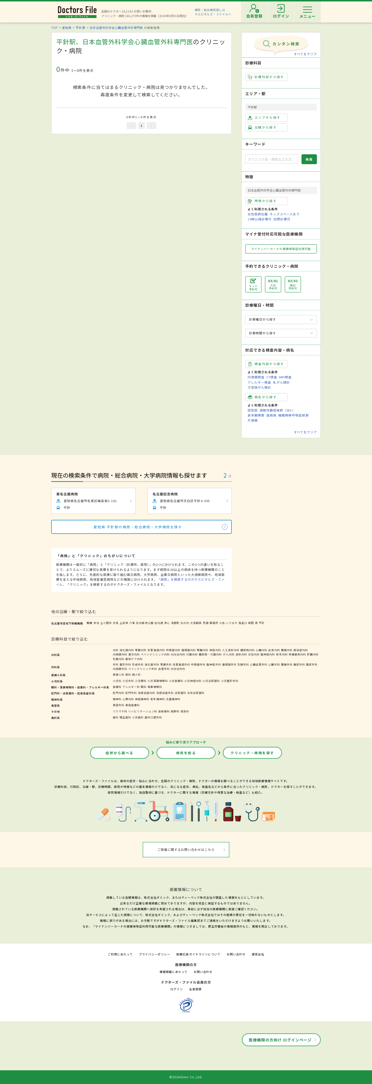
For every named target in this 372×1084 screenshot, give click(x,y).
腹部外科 (312, 664)
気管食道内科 (156, 650)
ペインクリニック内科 (155, 654)
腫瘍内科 (287, 650)
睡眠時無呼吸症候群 (293, 415)
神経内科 (215, 650)
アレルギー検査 (259, 382)
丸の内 (184, 623)
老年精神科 (157, 699)
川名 (222, 623)
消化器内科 (127, 650)
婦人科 (136, 674)
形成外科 (138, 664)
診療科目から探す (266, 77)
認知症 (253, 410)
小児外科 (128, 681)
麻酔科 (175, 711)
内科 (116, 650)
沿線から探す (262, 127)
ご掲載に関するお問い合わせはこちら (186, 849)
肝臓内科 (313, 654)
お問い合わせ (236, 954)
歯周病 (271, 415)
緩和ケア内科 (134, 659)
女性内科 (254, 654)
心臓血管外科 (258, 664)
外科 (116, 664)
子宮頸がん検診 (259, 387)
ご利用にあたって (120, 954)
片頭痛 (253, 420)
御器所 (214, 623)
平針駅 (80, 27)
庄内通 (158, 623)
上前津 (124, 623)
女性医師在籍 (258, 214)
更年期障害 (256, 415)
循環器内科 (188, 650)
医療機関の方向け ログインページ (280, 1040)
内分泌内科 (178, 654)
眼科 (144, 687)
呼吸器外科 (198, 664)
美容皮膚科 (132, 705)
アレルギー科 (131, 687)
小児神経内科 (193, 681)
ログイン (176, 989)
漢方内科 (134, 654)
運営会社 (258, 954)
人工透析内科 (230, 650)
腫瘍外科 (287, 664)
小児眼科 (141, 681)
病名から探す (262, 397)
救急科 (184, 711)
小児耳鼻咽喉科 (158, 681)
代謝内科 (192, 654)
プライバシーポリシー (154, 954)
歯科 (116, 717)
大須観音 (196, 623)
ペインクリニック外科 (142, 669)
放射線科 (164, 711)
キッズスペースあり (285, 214)
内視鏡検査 (256, 377)
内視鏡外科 (120, 669)
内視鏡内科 (120, 654)
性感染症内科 (146, 693)
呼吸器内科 (173, 650)
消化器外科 (152, 664)
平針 (262, 623)
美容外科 (118, 705)
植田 (251, 623)
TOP (54, 27)
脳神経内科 (268, 654)
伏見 (116, 623)
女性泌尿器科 (196, 693)
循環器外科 (229, 664)
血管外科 (164, 669)
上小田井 (106, 623)
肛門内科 (118, 693)
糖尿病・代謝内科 (210, 654)
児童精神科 (173, 699)
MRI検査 (285, 377)
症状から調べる (120, 752)
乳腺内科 (118, 659)
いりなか (231, 623)
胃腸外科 (166, 664)
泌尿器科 (180, 693)
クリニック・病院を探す (252, 752)
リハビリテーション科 (142, 711)
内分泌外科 (178, 669)
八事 (132, 623)
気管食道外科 (181, 664)
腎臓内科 (202, 650)
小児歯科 (138, 717)
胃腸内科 (141, 650)
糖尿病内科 (247, 650)
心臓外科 (274, 664)
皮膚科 (117, 687)
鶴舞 (89, 623)
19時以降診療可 (260, 219)
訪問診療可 (282, 219)
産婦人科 (118, 674)
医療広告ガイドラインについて (198, 954)
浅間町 (175, 623)
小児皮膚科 (176, 681)
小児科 (117, 681)
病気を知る (186, 752)
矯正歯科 (125, 717)
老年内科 (282, 654)
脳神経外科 (213, 664)
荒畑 (206, 623)
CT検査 (271, 377)
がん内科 (229, 654)
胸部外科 (299, 664)
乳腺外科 (243, 664)
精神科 (117, 699)
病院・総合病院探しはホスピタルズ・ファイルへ (213, 12)
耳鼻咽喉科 (155, 687)
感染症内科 (301, 650)
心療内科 (128, 699)
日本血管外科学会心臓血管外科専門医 (116, 27)
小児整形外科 (229, 681)
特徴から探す (262, 201)
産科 (128, 674)
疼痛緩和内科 (297, 654)
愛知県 (66, 27)
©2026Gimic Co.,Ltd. (186, 1077)
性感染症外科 (165, 693)
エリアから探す (264, 117)
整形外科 (125, 664)
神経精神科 (142, 699)
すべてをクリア (305, 54)
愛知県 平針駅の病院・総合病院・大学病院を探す (138, 526)
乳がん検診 (281, 382)
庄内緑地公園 (144, 623)
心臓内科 (261, 650)
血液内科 (274, 650)
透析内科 (241, 654)
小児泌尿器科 (211, 681)
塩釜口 (242, 623)
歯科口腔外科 (153, 717)
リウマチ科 (120, 711)
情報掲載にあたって (173, 972)
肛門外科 (131, 693)
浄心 (167, 623)
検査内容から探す (266, 363)
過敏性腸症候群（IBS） (277, 410)
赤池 (96, 623)
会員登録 (195, 989)
